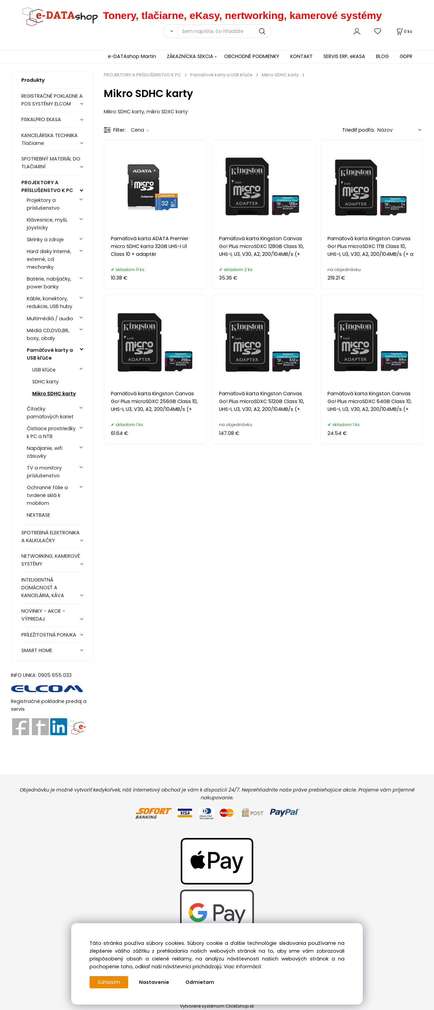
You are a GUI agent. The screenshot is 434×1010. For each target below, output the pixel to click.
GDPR (406, 56)
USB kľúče (44, 369)
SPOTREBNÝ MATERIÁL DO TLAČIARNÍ (50, 162)
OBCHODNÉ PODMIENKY (251, 56)
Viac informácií (242, 966)
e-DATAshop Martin (132, 56)
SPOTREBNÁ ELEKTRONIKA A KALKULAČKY (50, 536)
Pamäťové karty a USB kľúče (50, 354)
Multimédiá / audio (50, 318)
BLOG (382, 56)
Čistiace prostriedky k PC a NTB (51, 432)
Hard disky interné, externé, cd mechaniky (49, 259)
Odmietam (199, 982)
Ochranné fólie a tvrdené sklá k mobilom (47, 495)
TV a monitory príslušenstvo (44, 471)
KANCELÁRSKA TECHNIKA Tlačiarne (49, 139)
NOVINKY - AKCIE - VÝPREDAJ (43, 615)
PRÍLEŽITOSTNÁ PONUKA (48, 634)
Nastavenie (154, 982)
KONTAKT (301, 56)
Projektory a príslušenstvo (43, 204)
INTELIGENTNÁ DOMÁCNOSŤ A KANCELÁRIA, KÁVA (42, 587)
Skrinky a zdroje (45, 239)
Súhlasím (109, 982)
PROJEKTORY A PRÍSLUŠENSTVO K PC (47, 186)
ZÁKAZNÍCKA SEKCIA (190, 56)
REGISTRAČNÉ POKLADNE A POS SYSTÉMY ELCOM (52, 100)
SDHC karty (45, 381)
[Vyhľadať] (170, 31)
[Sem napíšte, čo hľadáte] (224, 31)
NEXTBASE (38, 515)
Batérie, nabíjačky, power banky (49, 282)
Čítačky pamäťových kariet (50, 412)
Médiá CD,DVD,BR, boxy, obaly (48, 334)
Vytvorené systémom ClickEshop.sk (217, 1006)
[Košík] (403, 31)
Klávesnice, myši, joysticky (47, 223)
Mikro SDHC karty (54, 393)
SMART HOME (36, 650)
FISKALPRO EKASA (41, 119)
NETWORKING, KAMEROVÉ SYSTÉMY (50, 560)
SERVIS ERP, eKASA (344, 56)
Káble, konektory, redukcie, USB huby (49, 302)
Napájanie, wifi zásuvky (44, 452)
